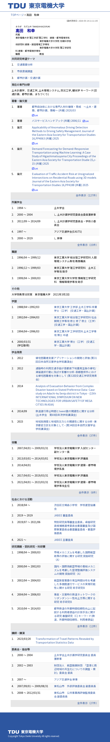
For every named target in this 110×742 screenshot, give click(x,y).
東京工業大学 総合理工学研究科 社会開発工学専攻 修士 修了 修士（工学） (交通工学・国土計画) (75, 320)
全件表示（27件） (87, 703)
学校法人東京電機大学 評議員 (71, 458)
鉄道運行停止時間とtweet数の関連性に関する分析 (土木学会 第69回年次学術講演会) (65, 413)
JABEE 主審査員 (63, 540)
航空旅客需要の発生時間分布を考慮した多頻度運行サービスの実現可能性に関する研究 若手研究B (74, 584)
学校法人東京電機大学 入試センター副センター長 (75, 450)
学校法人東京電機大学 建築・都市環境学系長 (75, 467)
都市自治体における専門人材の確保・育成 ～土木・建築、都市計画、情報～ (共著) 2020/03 (64, 108)
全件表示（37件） (87, 435)
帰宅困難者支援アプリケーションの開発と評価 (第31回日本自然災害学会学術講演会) (66, 359)
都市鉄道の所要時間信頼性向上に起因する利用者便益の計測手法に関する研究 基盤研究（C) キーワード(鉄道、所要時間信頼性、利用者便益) (74, 614)
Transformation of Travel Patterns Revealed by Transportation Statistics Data (65, 640)
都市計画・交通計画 (28, 78)
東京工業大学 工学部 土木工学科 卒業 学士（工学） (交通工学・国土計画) (75, 308)
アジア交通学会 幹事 (66, 679)
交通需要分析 (25, 64)
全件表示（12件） (87, 626)
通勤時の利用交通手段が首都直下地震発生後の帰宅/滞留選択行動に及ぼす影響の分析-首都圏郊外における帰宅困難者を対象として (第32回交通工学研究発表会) (66, 373)
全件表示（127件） (87, 195)
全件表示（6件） (88, 492)
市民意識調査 (25, 71)
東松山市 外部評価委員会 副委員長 (75, 686)
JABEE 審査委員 (63, 515)
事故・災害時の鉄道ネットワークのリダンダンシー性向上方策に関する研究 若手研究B (74, 598)
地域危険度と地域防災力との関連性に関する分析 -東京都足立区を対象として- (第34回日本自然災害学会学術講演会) (66, 425)
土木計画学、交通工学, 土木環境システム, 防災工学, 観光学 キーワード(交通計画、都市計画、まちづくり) (54, 92)
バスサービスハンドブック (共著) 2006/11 (56, 120)
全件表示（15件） (87, 245)
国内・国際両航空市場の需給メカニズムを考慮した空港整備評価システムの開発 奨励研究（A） (74, 570)
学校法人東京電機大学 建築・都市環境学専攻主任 (75, 484)
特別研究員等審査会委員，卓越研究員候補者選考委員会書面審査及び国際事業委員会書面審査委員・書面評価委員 (74, 527)
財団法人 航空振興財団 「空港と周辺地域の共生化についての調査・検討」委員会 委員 (75, 669)
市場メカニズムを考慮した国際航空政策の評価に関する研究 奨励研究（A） (74, 555)
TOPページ (17, 15)
